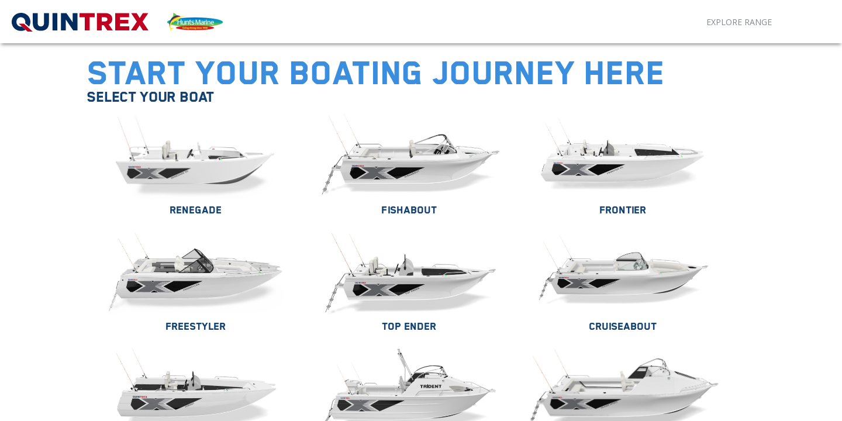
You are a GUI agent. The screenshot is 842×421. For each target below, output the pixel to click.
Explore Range (739, 21)
